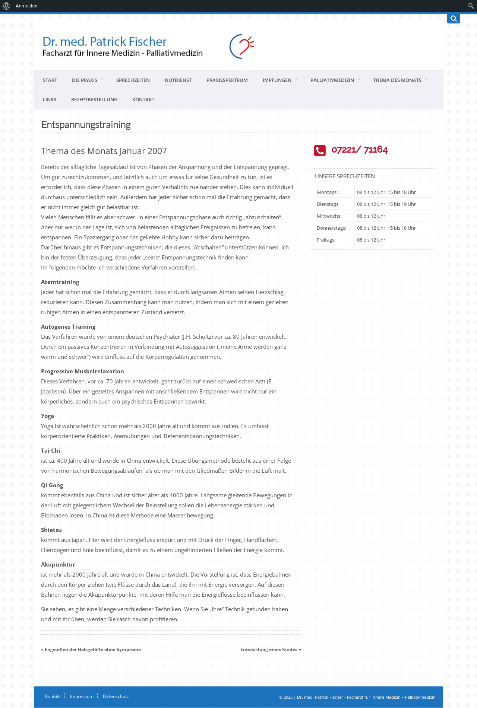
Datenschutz (116, 696)
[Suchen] (453, 18)
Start (50, 80)
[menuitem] (6, 6)
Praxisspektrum (227, 80)
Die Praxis (84, 80)
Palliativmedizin (332, 80)
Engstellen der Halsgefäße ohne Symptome (93, 649)
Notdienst (178, 80)
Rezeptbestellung (94, 99)
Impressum (82, 696)
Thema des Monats (397, 80)
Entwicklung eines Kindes (268, 649)
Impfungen (277, 80)
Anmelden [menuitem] (27, 6)
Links (49, 99)
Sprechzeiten (133, 80)
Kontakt (143, 99)
